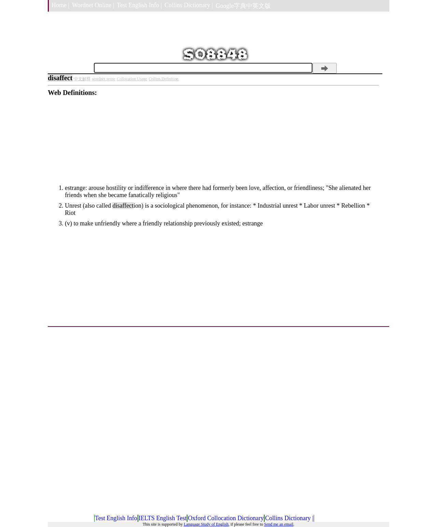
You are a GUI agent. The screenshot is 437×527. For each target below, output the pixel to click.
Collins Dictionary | (189, 5)
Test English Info (116, 518)
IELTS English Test (163, 518)
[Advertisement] (213, 144)
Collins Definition (164, 79)
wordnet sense (103, 79)
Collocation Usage (132, 79)
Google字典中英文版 (243, 5)
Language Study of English (206, 524)
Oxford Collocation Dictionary (226, 518)
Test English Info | (139, 5)
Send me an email (278, 524)
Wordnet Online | (93, 5)
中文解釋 (82, 79)
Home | (60, 5)
